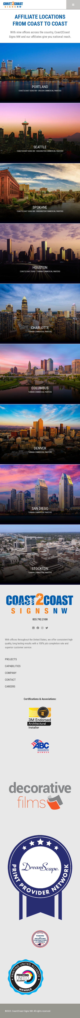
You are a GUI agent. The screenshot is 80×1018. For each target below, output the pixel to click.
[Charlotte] (40, 314)
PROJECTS (11, 659)
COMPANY (10, 672)
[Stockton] (40, 555)
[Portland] (40, 73)
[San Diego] (40, 495)
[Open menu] (73, 5)
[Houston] (40, 254)
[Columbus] (40, 374)
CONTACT (10, 679)
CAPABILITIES (13, 666)
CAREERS (10, 686)
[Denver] (40, 434)
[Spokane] (40, 193)
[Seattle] (40, 133)
